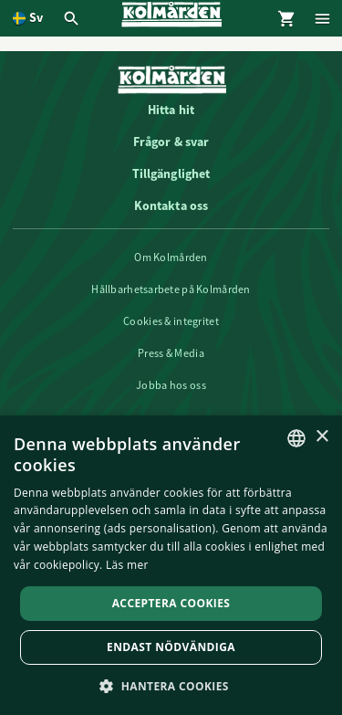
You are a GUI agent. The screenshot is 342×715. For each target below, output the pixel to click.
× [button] (321, 437)
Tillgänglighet (171, 173)
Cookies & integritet (171, 321)
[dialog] (171, 565)
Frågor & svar (171, 141)
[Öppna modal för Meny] (324, 18)
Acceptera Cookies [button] (171, 603)
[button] (171, 685)
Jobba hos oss (171, 385)
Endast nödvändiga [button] (171, 647)
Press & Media (171, 353)
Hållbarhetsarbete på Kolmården (170, 289)
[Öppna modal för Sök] (74, 18)
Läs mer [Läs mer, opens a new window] (127, 565)
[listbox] (296, 438)
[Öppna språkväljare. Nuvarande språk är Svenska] (28, 18)
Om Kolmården (170, 257)
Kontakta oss (171, 205)
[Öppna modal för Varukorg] (287, 18)
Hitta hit (171, 109)
